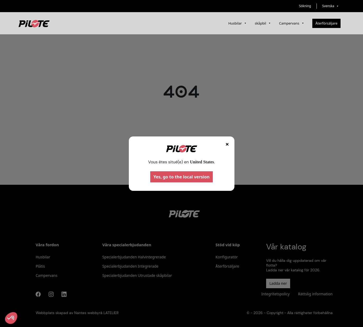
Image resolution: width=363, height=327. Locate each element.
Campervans (291, 23)
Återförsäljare (326, 23)
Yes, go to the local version (181, 177)
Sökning (305, 6)
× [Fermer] (227, 144)
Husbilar (237, 23)
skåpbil (263, 23)
